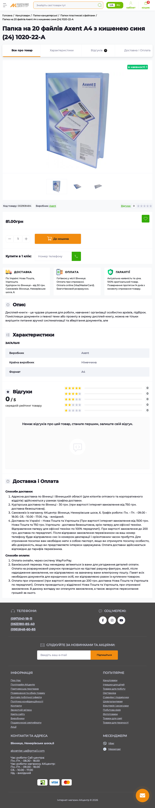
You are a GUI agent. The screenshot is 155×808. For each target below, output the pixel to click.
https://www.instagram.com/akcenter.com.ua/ (112, 620)
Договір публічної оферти (26, 697)
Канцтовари (110, 680)
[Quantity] (17, 239)
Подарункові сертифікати (26, 722)
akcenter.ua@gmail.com (28, 750)
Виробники (17, 718)
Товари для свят (112, 718)
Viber (111, 743)
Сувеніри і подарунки (116, 697)
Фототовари (110, 714)
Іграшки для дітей (113, 684)
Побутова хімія (112, 709)
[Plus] (26, 239)
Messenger (114, 749)
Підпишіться (104, 655)
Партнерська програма (25, 688)
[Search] (99, 5)
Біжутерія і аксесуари (116, 705)
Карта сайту (18, 714)
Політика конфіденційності (27, 701)
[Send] (76, 256)
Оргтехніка (109, 693)
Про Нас (16, 680)
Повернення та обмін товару (28, 693)
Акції (13, 726)
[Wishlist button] (145, 219)
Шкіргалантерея (112, 701)
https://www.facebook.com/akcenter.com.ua (103, 620)
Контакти (16, 705)
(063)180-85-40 (23, 624)
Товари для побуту (114, 688)
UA (111, 5)
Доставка (23, 272)
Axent (52, 205)
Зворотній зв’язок (21, 709)
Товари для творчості (115, 722)
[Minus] (9, 239)
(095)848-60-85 (23, 629)
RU (118, 5)
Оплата (72, 272)
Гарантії (123, 272)
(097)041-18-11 (21, 618)
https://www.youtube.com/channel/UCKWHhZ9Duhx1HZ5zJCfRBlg (121, 620)
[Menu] (5, 5)
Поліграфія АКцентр (23, 684)
